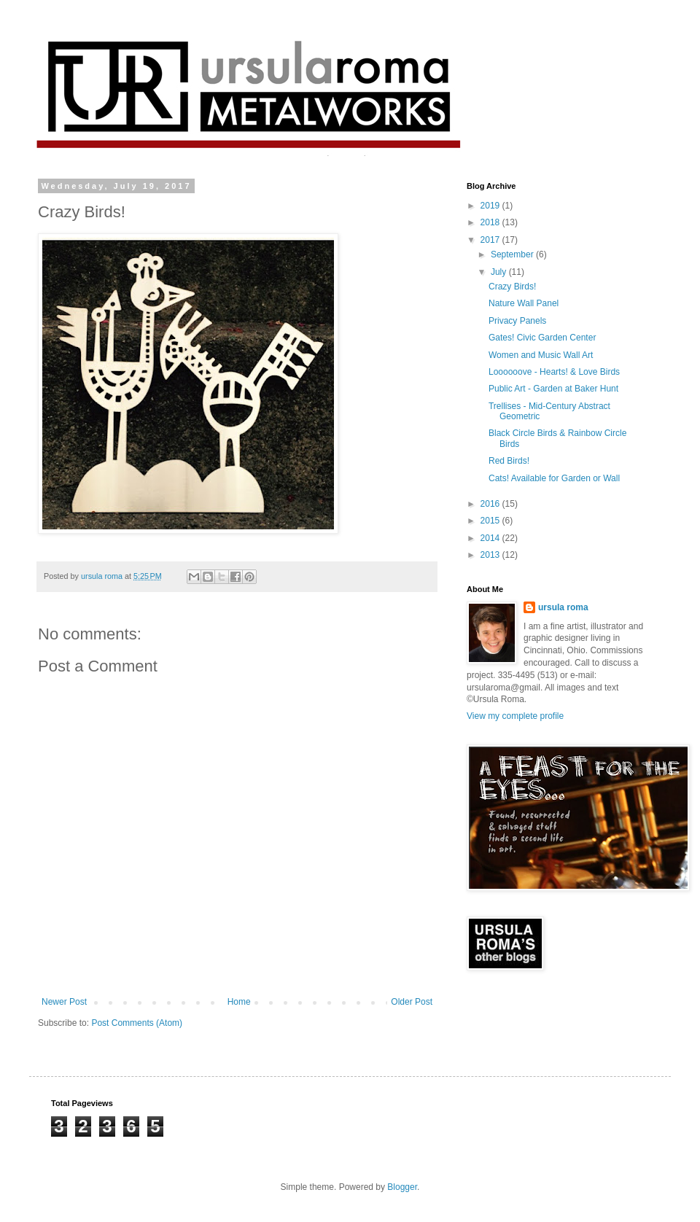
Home (239, 1002)
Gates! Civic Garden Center (542, 337)
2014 (491, 538)
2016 (491, 504)
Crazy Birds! (512, 286)
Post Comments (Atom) (136, 1023)
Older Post (411, 1002)
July (500, 272)
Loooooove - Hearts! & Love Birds (554, 372)
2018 (491, 222)
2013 (491, 555)
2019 (491, 206)
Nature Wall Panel (524, 303)
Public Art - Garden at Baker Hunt (553, 389)
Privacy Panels (517, 321)
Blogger (402, 1187)
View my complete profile (515, 716)
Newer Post (64, 1002)
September (513, 254)
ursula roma (563, 607)
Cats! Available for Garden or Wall (554, 478)
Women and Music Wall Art (541, 355)
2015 (491, 520)
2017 (491, 240)
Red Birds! (509, 461)
